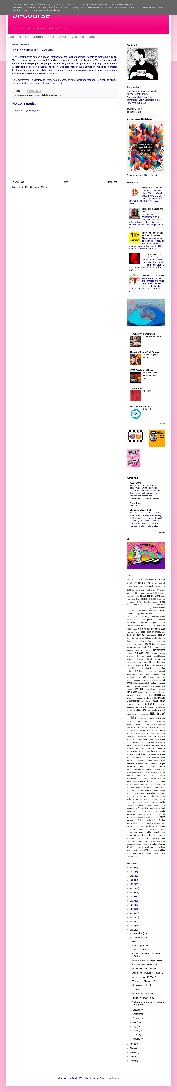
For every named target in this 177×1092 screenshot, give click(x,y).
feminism (145, 662)
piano (129, 769)
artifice (143, 590)
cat (138, 608)
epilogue (130, 653)
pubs (153, 778)
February (137, 1034)
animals (130, 587)
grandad (150, 677)
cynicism (130, 632)
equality (139, 653)
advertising (138, 583)
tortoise (129, 832)
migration (139, 736)
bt (141, 605)
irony (150, 692)
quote (146, 781)
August (136, 1018)
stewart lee (149, 817)
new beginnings (153, 751)
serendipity (140, 805)
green (129, 680)
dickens (148, 638)
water (154, 841)
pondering (150, 769)
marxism (161, 724)
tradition (148, 832)
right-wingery (139, 793)
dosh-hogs (142, 641)
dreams (150, 641)
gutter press (143, 680)
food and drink (148, 665)
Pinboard (147, 391)
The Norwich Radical (140, 510)
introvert (141, 692)
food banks (160, 665)
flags (159, 662)
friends (153, 668)
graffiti (143, 677)
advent (129, 583)
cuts (31, 95)
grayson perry (159, 677)
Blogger (115, 1078)
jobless (157, 695)
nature (142, 751)
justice (139, 698)
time (154, 829)
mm (150, 736)
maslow (140, 727)
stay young (138, 817)
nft (164, 751)
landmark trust (134, 704)
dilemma (161, 638)
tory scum (138, 832)
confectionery (142, 623)
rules (139, 796)
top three (161, 829)
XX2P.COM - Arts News (141, 370)
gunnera (135, 680)
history (135, 683)
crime (129, 629)
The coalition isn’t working (144, 968)
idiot (163, 686)
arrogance (143, 587)
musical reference (158, 742)
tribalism (130, 835)
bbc (157, 593)
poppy (157, 769)
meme (153, 730)
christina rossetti (148, 611)
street (157, 817)
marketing (140, 724)
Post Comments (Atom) (36, 187)
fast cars (130, 662)
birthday (137, 596)
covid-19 (151, 626)
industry (130, 689)
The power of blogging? (153, 187)
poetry (141, 769)
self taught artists (140, 802)
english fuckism (143, 650)
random (137, 784)
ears (163, 641)
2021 (132, 888)
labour (147, 701)
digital (154, 638)
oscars (156, 760)
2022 (132, 884)
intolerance (132, 692)
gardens (153, 671)
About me (23, 37)
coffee (162, 614)
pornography (147, 772)
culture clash (153, 629)
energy (162, 647)
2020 (132, 892)
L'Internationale (133, 701)
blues (151, 599)
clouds (151, 614)
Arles (136, 587)
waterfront (161, 841)
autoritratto (151, 590)
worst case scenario (143, 853)
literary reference (142, 714)
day (163, 632)
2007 (132, 1056)
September (137, 1014)
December (137, 933)
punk (157, 778)
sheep (158, 808)
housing (161, 683)
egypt (139, 647)
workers (154, 850)
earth (129, 644)
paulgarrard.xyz (134, 112)
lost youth (160, 718)
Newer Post (18, 182)
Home (65, 182)
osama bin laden (145, 760)
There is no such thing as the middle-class (152, 234)
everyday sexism (158, 653)
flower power (136, 665)
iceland (145, 686)
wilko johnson (140, 847)
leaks (160, 707)
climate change (133, 614)
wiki (131, 847)
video (132, 841)
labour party (158, 701)
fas (155, 659)
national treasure (156, 748)
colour (137, 617)
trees (163, 832)
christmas (160, 610)
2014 (132, 917)
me (163, 727)
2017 (132, 905)
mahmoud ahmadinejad (144, 721)
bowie (140, 602)
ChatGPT (131, 611)
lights (129, 714)
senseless (130, 805)
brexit (162, 602)
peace (147, 763)
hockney (142, 683)
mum (128, 742)
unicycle (140, 838)
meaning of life (132, 730)
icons (152, 686)
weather (153, 844)
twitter (149, 835)
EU (147, 653)
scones (142, 799)
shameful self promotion (137, 808)
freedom (145, 668)
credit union (160, 626)
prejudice (138, 775)
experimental (132, 659)
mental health (148, 733)
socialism (131, 814)
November (137, 937)
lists (133, 714)
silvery (143, 811)
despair (161, 635)
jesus (151, 695)
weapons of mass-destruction (138, 844)
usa (153, 838)
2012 (132, 925)
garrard (162, 671)
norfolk (130, 754)
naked (148, 745)
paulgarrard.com (134, 109)
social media (159, 811)
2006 (132, 1060)
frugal (159, 668)
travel (156, 832)
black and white (152, 596)
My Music (62, 37)
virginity (145, 841)
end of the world (150, 647)
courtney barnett (139, 626)
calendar (161, 604)
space (146, 814)
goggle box (159, 674)
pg (146, 766)
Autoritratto (136, 388)
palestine (130, 763)
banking (136, 593)
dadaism (150, 632)
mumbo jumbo (137, 742)
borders (162, 599)
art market (136, 590)
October (136, 1010)
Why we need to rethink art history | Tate (151, 375)
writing (157, 853)
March (135, 1030)
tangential (153, 823)
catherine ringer (146, 608)
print (157, 775)
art (151, 586)
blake (138, 599)
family (150, 659)
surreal (140, 823)
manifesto (161, 721)
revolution (149, 790)
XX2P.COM (135, 483)
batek (152, 593)
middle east (131, 736)
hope (155, 683)
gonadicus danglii (133, 677)
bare (147, 593)
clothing (144, 613)
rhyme (156, 790)
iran (146, 692)
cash (134, 608)
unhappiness (131, 838)
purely (162, 778)
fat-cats (137, 662)
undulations (160, 835)
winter (136, 850)
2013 (132, 921)
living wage (143, 718)
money (156, 736)
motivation (142, 739)
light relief (160, 710)
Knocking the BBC (140, 945)
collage (129, 617)
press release (148, 775)
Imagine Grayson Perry (143, 998)
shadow (149, 805)
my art (129, 745)
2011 (132, 930)
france (134, 668)
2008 (132, 1052)
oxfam (162, 760)
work (60, 95)
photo (162, 766)
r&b (151, 781)
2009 (132, 1048)
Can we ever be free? (142, 949)
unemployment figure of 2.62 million (39, 60)
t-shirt (146, 823)
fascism (161, 659)
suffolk (138, 820)
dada (143, 632)
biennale (130, 596)
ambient (162, 583)
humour (130, 686)
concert (162, 620)
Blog (12, 37)
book (156, 599)
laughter (162, 704)
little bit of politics (49, 95)
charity (162, 608)
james (132, 695)
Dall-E (158, 632)
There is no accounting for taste (147, 960)
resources (140, 790)
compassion (132, 619)
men (140, 733)
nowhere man (138, 757)
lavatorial (130, 707)
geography (131, 674)
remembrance (159, 787)
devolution (140, 638)
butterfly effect (149, 605)
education (131, 647)
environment (159, 650)
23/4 (146, 580)
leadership (152, 707)
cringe (134, 629)
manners (130, 724)
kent (144, 698)
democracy (139, 634)
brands (147, 602)
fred (139, 668)
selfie (162, 802)
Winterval (136, 989)
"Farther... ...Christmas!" (153, 275)
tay (131, 826)
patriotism (139, 763)
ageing (147, 583)
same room (160, 796)
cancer (129, 608)
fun (163, 668)
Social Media (78, 37)
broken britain (133, 605)
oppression (131, 760)
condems (24, 95)
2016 (132, 909)
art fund (158, 587)
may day (156, 727)
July (134, 1022)
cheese (138, 611)
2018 (132, 901)
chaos (155, 608)
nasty (163, 745)
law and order (141, 707)
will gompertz (152, 847)
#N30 (134, 941)
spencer (153, 814)
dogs (135, 641)
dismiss (129, 641)
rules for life (148, 796)
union (147, 838)
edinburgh (161, 644)
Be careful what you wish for (145, 964)
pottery (162, 772)
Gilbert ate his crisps (152, 336)
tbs (135, 826)
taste (159, 823)
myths (142, 745)
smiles (150, 811)
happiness (157, 680)
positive (156, 772)
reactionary (155, 784)
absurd (161, 579)
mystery (136, 745)
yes (163, 853)
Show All (162, 424)
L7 (143, 701)
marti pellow (151, 724)
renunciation (131, 790)
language (150, 703)
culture (142, 628)
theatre (129, 829)
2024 (132, 876)
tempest (140, 826)
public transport (143, 778)
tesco (146, 826)
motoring (150, 739)
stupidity (130, 820)
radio (163, 781)
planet (134, 769)
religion (147, 787)
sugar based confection (154, 820)
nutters (148, 757)
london (152, 718)
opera (162, 757)
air (156, 583)
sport (160, 814)
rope (163, 793)
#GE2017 (130, 580)
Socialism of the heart (141, 406)
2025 (132, 871)
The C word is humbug (143, 993)
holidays (149, 683)
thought (149, 829)
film (151, 662)
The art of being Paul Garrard (144, 352)
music (147, 742)
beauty (162, 593)
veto (128, 841)
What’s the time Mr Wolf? (144, 977)
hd (164, 680)
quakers (130, 781)
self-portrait (154, 802)
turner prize (139, 835)
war (150, 841)
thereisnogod (139, 829)
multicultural (160, 739)
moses (134, 739)
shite (138, 811)
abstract (152, 580)
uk (154, 835)
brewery (155, 602)
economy (37, 95)
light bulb (151, 710)
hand (151, 680)
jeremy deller (142, 695)
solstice (139, 814)
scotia (148, 799)
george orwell (144, 674)
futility (129, 671)
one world (156, 757)
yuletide (130, 856)
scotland (155, 799)
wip (141, 850)
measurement (144, 730)
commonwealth (158, 617)
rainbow (130, 784)
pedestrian (154, 763)
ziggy (136, 856)
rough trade (131, 796)
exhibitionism (159, 656)
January (136, 1039)
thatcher (153, 826)
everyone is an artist (139, 656)
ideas (157, 686)
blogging (144, 599)
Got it (161, 7)
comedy (145, 616)
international (150, 689)
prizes (162, 775)
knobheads (159, 698)
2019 (132, 896)
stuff (162, 817)
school (135, 799)
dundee (157, 641)
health (129, 683)
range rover (145, 784)
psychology (131, 778)
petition (136, 766)
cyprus (137, 632)
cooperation (155, 623)
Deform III (147, 409)
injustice (139, 689)
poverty (130, 775)
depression (151, 635)
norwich (138, 754)
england (130, 650)
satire (129, 799)
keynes (150, 698)
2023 (132, 880)
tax (128, 826)
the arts (161, 826)
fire (155, 662)
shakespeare (159, 805)
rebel (163, 784)
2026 (132, 867)
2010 (132, 1044)
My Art (51, 37)
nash (158, 745)
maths (148, 727)
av (157, 590)
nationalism (132, 751)
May (134, 1026)
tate (163, 823)
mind (146, 736)
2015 (132, 913)
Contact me (37, 37)
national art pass (136, 748)
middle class (160, 733)
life (144, 710)
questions (138, 781)
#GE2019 (139, 580)
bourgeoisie (131, 602)
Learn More (148, 7)
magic (129, 721)
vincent (139, 841)
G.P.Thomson (140, 671)
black (142, 596)
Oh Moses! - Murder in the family (147, 973)
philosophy (153, 766)
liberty (140, 710)
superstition (132, 823)
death (129, 635)
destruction (131, 638)
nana (153, 745)
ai (153, 583)
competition (148, 619)
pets (141, 766)
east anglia (138, 644)
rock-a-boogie (152, 793)
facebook (142, 659)
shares (152, 808)
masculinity (131, 727)
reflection (130, 787)
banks (142, 593)
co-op (157, 614)
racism (157, 781)
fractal (129, 668)
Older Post (112, 182)
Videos (92, 37)
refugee (139, 787)
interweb (161, 689)
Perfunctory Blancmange (142, 334)
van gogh (160, 838)
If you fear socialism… (152, 254)
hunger (138, 686)
